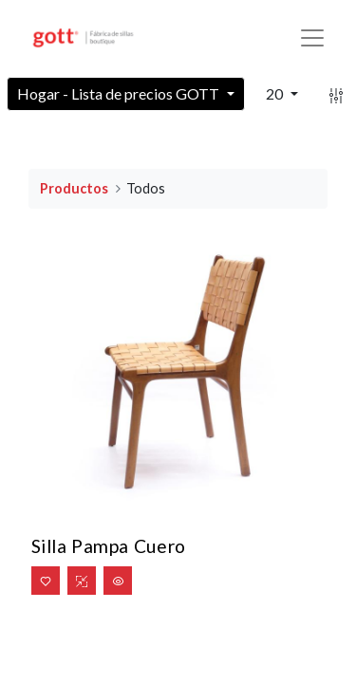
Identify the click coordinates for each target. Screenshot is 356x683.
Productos (74, 188)
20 (276, 93)
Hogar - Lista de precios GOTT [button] (119, 93)
